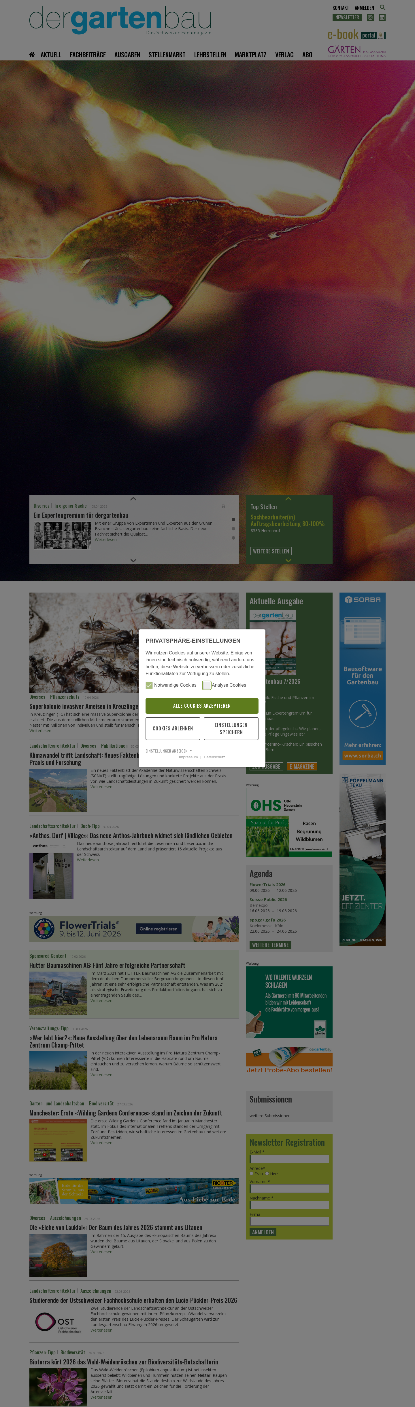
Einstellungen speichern (231, 728)
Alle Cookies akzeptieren (202, 705)
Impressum (188, 757)
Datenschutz (214, 757)
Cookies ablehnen (173, 728)
